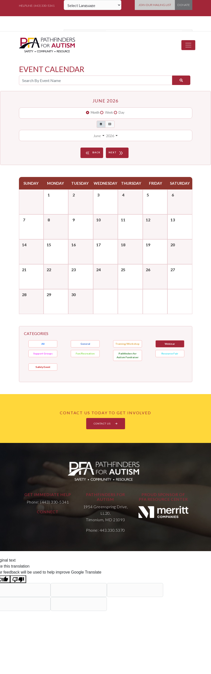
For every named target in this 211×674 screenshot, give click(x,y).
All (43, 343)
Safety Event (43, 366)
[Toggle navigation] (188, 45)
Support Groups (43, 353)
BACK (92, 153)
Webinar (170, 343)
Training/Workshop (127, 343)
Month (95, 112)
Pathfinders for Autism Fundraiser (128, 355)
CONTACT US (106, 423)
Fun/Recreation (85, 353)
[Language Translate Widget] (92, 5)
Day (121, 112)
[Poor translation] (18, 579)
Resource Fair (169, 353)
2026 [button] (110, 136)
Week (109, 112)
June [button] (97, 136)
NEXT (117, 153)
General (85, 343)
